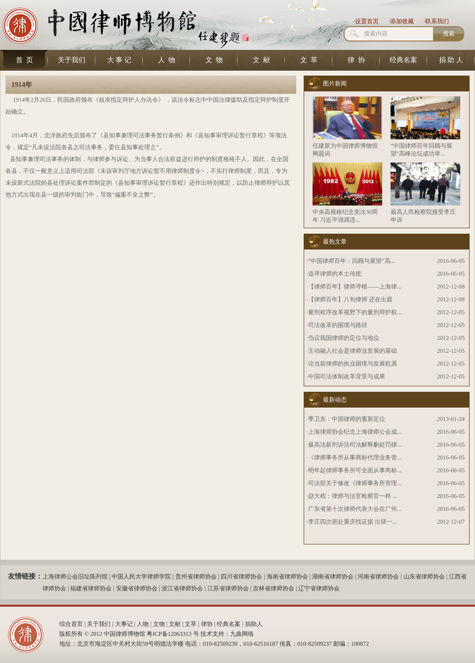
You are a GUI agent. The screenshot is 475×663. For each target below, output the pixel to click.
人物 (143, 624)
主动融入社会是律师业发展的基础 (352, 350)
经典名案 (403, 60)
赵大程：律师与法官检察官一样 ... (352, 496)
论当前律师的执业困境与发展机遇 (352, 363)
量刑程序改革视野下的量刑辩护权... (354, 312)
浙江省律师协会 (182, 588)
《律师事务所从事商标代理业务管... (354, 457)
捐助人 (254, 624)
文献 (175, 624)
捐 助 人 (451, 60)
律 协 (356, 60)
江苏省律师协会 (228, 588)
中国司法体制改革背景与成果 (346, 376)
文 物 (214, 60)
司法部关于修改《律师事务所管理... (354, 483)
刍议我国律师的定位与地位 (343, 337)
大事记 (124, 624)
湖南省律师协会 (333, 576)
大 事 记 (119, 60)
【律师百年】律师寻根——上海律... (354, 286)
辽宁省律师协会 (319, 588)
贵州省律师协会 (196, 576)
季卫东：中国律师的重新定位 (346, 418)
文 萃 (308, 60)
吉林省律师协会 (273, 588)
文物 (159, 624)
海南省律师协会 (287, 576)
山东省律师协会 (424, 576)
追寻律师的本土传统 (334, 273)
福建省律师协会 (91, 588)
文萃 (191, 624)
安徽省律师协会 (137, 588)
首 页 (24, 60)
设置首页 (367, 21)
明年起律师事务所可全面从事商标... (354, 470)
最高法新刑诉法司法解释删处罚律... (354, 444)
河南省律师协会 (378, 576)
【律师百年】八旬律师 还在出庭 (350, 299)
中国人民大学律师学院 (141, 576)
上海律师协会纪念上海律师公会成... (354, 431)
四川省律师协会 (241, 576)
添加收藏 (402, 21)
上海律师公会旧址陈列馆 (75, 576)
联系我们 (437, 21)
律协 (207, 624)
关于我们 (71, 60)
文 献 (261, 60)
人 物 (166, 60)
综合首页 (71, 624)
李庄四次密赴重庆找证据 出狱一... (352, 521)
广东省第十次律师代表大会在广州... (354, 508)
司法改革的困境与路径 (337, 325)
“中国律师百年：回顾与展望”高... (351, 260)
